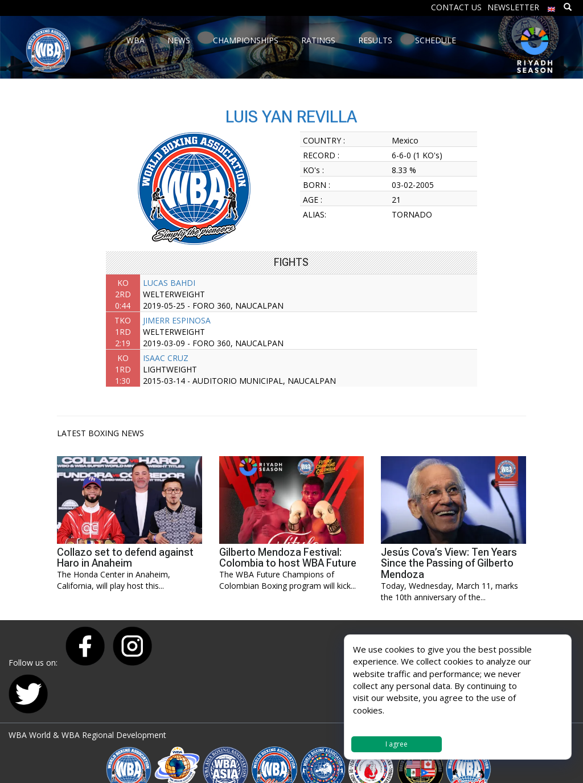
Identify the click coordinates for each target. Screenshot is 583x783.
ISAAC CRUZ (165, 357)
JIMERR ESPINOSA (177, 320)
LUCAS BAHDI (169, 282)
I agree (396, 744)
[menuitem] (551, 6)
